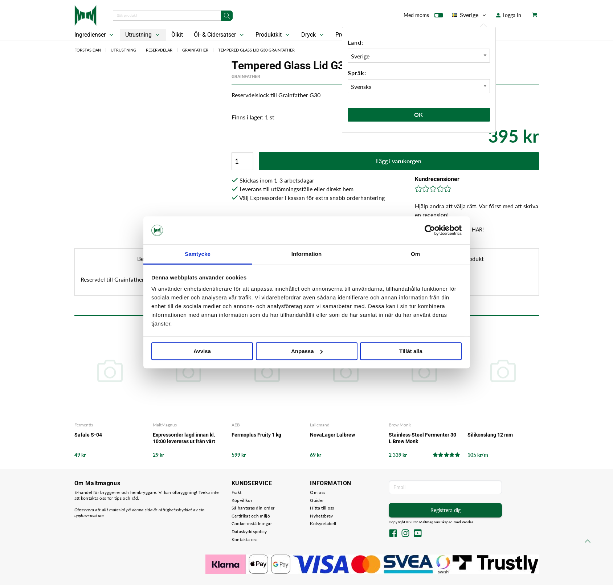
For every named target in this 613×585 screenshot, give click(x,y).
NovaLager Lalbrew (332, 435)
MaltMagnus (165, 425)
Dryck (313, 34)
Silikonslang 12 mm (490, 435)
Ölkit (177, 34)
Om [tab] (415, 254)
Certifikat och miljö (251, 516)
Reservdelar (159, 50)
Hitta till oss (322, 508)
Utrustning (143, 34)
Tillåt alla (410, 351)
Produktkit (273, 34)
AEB (236, 425)
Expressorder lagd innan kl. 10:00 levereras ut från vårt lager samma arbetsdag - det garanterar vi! (186, 438)
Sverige (469, 15)
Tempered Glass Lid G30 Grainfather (256, 50)
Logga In (508, 15)
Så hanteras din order (253, 508)
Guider (317, 500)
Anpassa (307, 351)
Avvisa (202, 351)
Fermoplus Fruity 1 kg (256, 435)
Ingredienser (94, 34)
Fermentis (83, 425)
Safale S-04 (88, 435)
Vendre (467, 522)
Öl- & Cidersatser (219, 34)
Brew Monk (400, 425)
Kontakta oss (245, 539)
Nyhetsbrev (321, 516)
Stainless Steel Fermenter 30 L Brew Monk (422, 438)
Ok (419, 114)
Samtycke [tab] (198, 254)
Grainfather (195, 50)
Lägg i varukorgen (398, 161)
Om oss (317, 492)
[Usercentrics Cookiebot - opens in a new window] (430, 230)
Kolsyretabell (323, 523)
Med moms (423, 16)
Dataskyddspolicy (249, 531)
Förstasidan (87, 50)
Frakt (237, 492)
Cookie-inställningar (252, 523)
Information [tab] (306, 254)
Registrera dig (445, 510)
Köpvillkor (242, 500)
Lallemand (320, 425)
